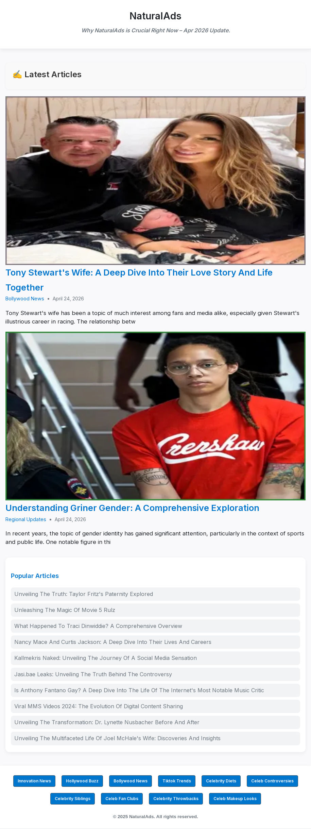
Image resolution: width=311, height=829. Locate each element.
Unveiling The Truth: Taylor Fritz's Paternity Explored (83, 594)
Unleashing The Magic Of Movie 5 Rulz (64, 610)
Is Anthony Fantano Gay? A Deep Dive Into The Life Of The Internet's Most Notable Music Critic (139, 690)
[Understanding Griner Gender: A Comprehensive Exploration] (155, 416)
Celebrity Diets (221, 780)
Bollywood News (24, 298)
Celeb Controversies (272, 780)
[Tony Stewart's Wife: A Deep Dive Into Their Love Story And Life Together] (155, 180)
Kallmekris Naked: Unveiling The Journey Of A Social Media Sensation (105, 657)
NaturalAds (155, 16)
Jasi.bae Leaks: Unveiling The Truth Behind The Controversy (93, 674)
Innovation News (34, 780)
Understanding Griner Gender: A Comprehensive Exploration (132, 507)
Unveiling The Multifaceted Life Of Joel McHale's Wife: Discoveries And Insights (117, 738)
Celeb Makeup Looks (235, 798)
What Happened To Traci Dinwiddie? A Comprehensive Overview (98, 626)
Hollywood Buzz (82, 780)
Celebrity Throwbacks (175, 798)
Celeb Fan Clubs (121, 798)
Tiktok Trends (176, 780)
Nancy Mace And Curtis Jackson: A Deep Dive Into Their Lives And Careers (112, 642)
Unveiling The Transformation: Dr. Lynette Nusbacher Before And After (107, 722)
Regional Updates (25, 519)
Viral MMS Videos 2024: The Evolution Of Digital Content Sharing (98, 706)
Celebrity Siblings (72, 798)
